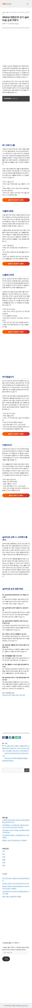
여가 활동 (9, 751)
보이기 (15, 98)
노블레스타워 (23, 746)
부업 (3, 857)
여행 (3, 862)
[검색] (26, 770)
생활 (7, 12)
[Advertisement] (16, 47)
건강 (3, 851)
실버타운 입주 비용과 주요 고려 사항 (13, 695)
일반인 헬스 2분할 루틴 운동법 (11, 896)
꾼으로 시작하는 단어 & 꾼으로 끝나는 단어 (15, 883)
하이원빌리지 (24, 751)
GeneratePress (24, 1005)
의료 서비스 (16, 751)
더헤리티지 (13, 748)
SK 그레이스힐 (9, 746)
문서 (3, 854)
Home (3, 12)
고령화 (16, 746)
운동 (3, 865)
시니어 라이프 (21, 748)
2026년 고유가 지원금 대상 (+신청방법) (14, 840)
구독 (6, 959)
